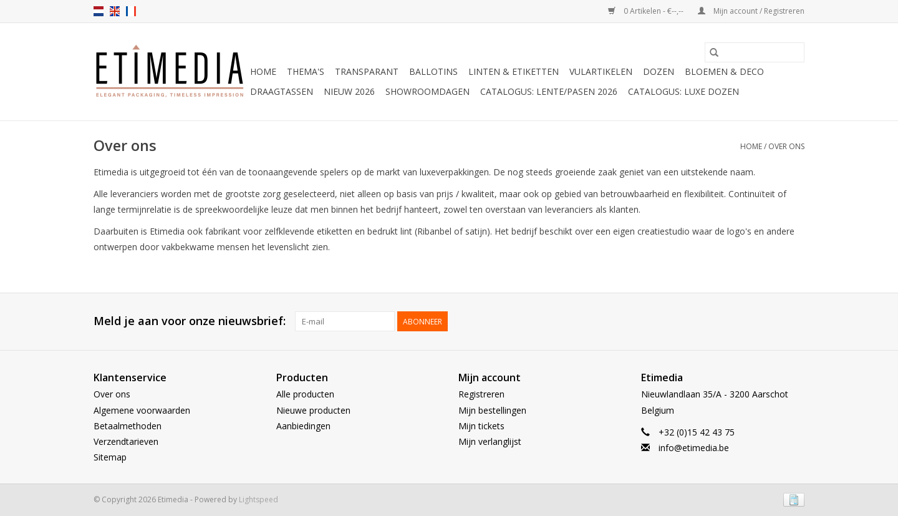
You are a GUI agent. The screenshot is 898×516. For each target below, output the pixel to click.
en (115, 11)
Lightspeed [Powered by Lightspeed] (258, 499)
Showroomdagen (427, 91)
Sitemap (110, 457)
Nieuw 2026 (349, 91)
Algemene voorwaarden (142, 410)
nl (99, 11)
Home (263, 71)
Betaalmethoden (128, 426)
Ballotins (433, 71)
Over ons (786, 146)
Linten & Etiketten (513, 71)
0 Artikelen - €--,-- (646, 11)
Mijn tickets (481, 426)
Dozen (658, 71)
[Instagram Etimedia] (794, 321)
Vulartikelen (600, 71)
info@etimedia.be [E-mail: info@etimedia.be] (694, 448)
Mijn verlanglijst (489, 441)
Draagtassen (281, 91)
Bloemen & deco (724, 71)
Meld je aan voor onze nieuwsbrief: (190, 321)
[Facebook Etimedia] (772, 321)
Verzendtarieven (126, 441)
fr (131, 11)
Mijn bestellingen (492, 410)
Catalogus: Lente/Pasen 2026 (548, 91)
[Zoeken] (754, 52)
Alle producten (305, 394)
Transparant (366, 71)
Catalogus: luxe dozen (683, 91)
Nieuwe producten (313, 410)
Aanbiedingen (303, 426)
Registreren (481, 394)
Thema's (305, 71)
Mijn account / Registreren (751, 11)
